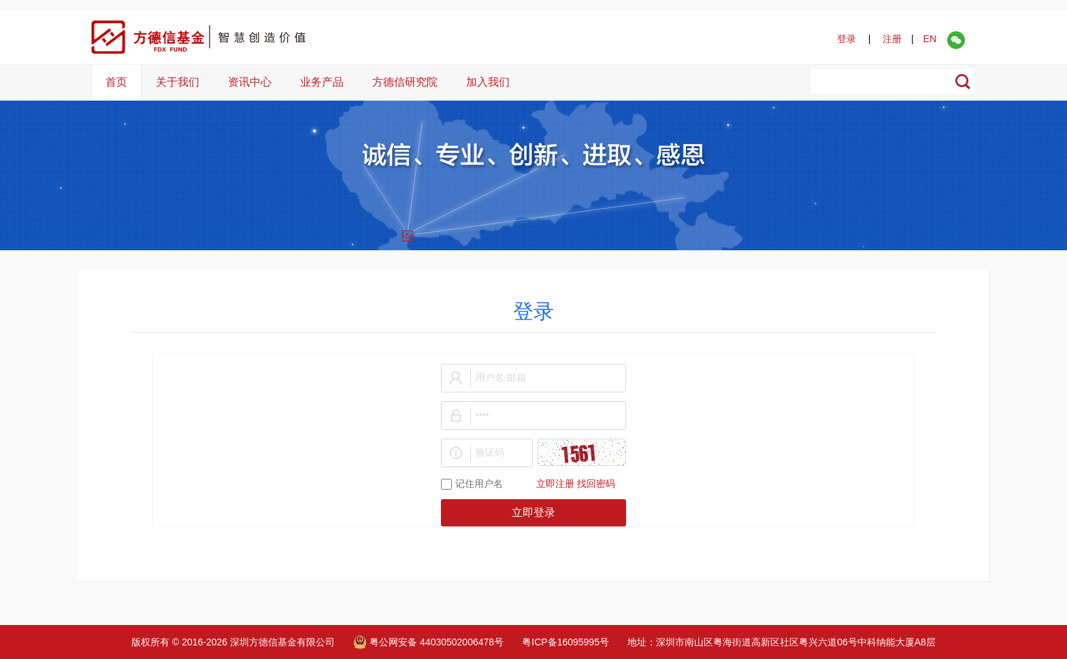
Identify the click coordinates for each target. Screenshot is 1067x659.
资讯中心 (250, 82)
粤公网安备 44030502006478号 (428, 642)
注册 (892, 38)
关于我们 (177, 82)
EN (929, 38)
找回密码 (596, 484)
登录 (846, 38)
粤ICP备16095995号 (565, 642)
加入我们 (488, 82)
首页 (116, 82)
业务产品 (322, 82)
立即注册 (555, 484)
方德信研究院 (405, 82)
